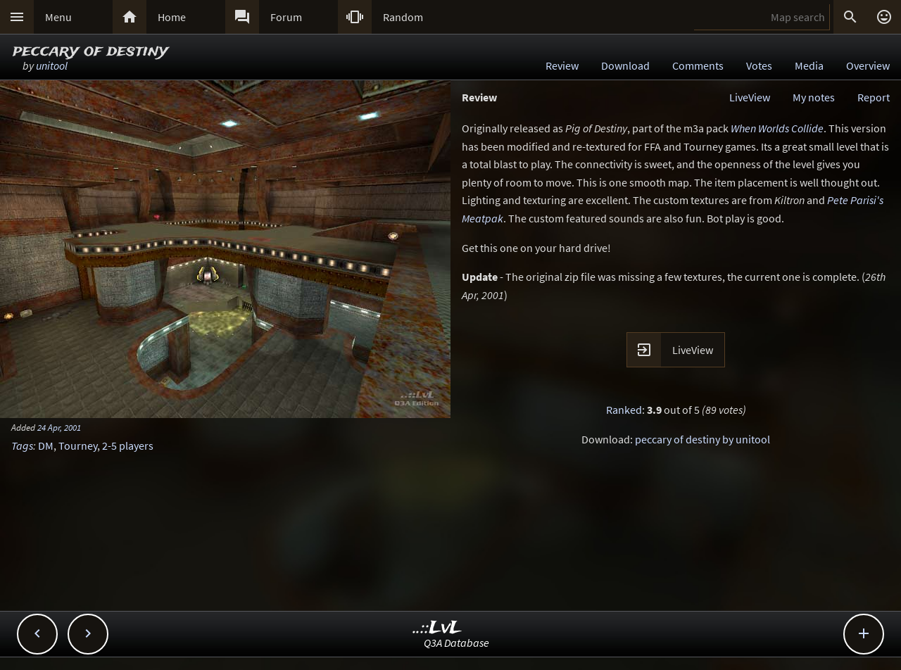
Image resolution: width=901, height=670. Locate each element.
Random (403, 17)
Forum (286, 17)
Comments (698, 65)
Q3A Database (456, 643)
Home (172, 17)
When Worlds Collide (777, 128)
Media (809, 65)
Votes (759, 65)
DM (45, 445)
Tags (22, 445)
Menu (58, 17)
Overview (868, 65)
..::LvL (437, 628)
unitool (52, 65)
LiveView (749, 97)
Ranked (624, 410)
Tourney (77, 445)
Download (625, 65)
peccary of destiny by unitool (702, 439)
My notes (814, 97)
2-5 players (127, 445)
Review (562, 65)
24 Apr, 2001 (59, 427)
